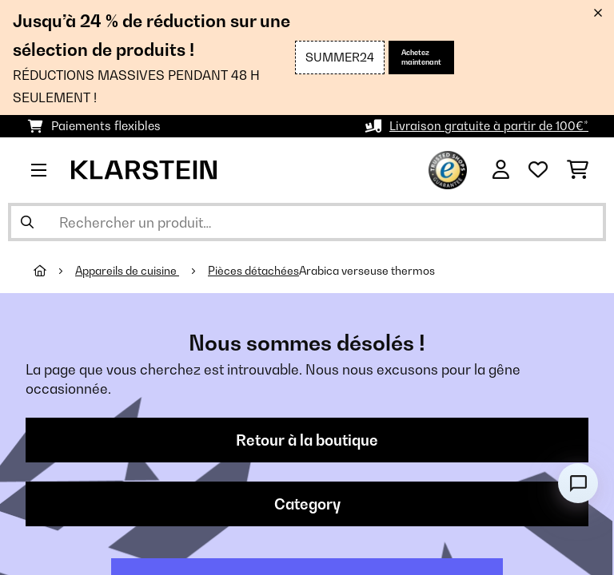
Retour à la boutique (307, 440)
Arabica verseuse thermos (367, 270)
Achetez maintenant (421, 57)
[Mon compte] (500, 170)
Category (307, 504)
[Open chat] (578, 483)
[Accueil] (54, 270)
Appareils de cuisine (127, 270)
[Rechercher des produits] (307, 222)
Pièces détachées (253, 270)
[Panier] (577, 170)
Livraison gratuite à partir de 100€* (488, 126)
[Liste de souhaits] (538, 170)
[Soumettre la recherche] (27, 222)
